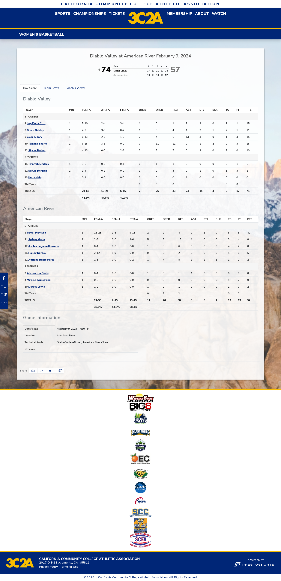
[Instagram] (4, 286)
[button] (62, 13)
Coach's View (76, 88)
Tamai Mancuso (36, 232)
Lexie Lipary (34, 137)
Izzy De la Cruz (36, 123)
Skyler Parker (37, 150)
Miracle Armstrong (39, 280)
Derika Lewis (36, 287)
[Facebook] (4, 278)
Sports (62, 13)
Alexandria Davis (38, 273)
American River (121, 75)
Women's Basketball (41, 34)
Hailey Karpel (37, 253)
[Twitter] (4, 303)
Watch (219, 13)
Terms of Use (69, 567)
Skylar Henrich (37, 171)
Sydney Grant (36, 239)
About (202, 13)
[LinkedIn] (4, 295)
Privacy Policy (48, 567)
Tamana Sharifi (37, 143)
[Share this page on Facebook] (32, 371)
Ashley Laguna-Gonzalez (43, 246)
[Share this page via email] (50, 371)
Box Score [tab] (30, 88)
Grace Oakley (35, 130)
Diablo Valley (120, 70)
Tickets (117, 13)
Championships (89, 13)
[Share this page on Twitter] (41, 371)
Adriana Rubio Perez (41, 259)
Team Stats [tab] (51, 88)
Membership (179, 13)
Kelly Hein (34, 177)
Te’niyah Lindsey (38, 164)
